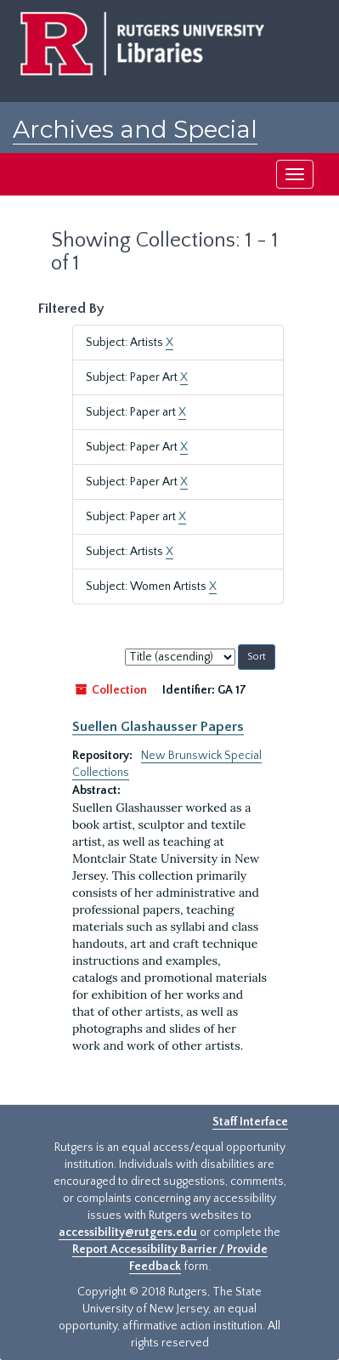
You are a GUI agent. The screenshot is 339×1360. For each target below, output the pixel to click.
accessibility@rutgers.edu (128, 1232)
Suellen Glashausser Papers (158, 726)
